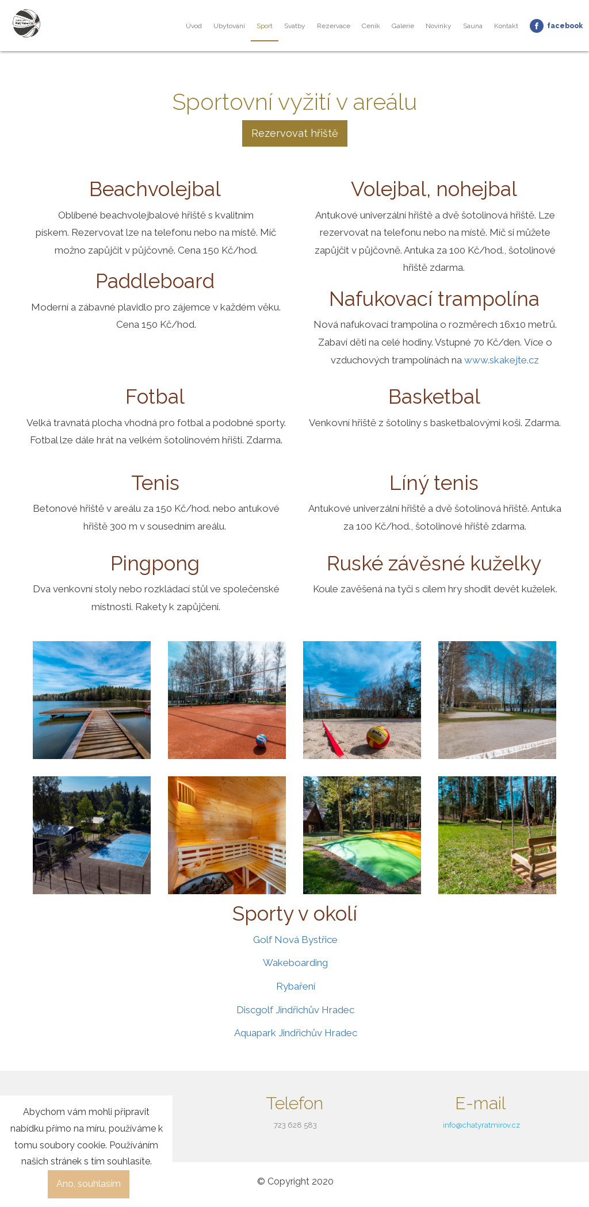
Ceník (371, 26)
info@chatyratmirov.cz (481, 1125)
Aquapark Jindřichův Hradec (295, 1033)
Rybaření (295, 986)
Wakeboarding (295, 962)
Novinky (439, 26)
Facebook (565, 26)
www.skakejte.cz (501, 360)
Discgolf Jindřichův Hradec (295, 1010)
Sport (265, 26)
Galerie (403, 26)
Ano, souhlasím (88, 1183)
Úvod (194, 26)
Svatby (294, 26)
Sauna (473, 26)
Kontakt (506, 26)
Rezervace (333, 26)
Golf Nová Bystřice (295, 939)
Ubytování (229, 26)
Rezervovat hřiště (294, 133)
